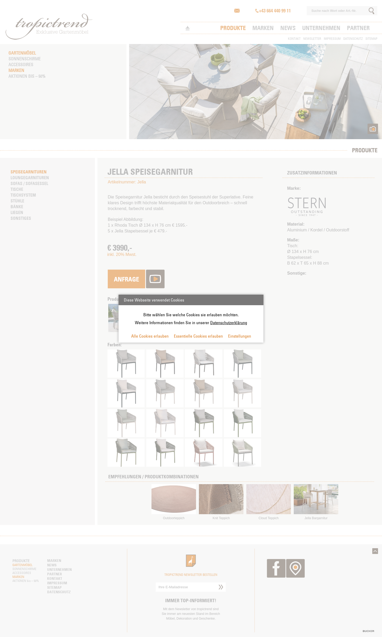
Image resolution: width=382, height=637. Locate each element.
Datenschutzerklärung (228, 322)
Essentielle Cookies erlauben (198, 336)
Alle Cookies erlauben (150, 336)
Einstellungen (239, 336)
